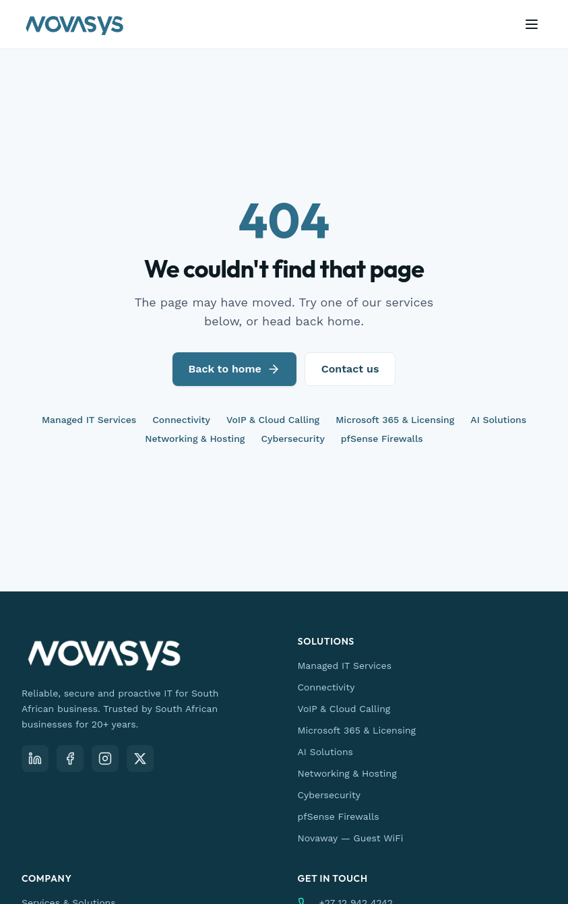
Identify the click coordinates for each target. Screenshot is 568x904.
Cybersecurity (292, 438)
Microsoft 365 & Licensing (395, 419)
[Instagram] (105, 758)
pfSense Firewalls (382, 438)
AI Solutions (498, 419)
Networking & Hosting (195, 438)
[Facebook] (70, 758)
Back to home (234, 369)
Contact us (350, 368)
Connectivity (181, 419)
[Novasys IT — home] (74, 24)
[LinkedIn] (35, 758)
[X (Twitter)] (140, 758)
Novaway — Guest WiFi (351, 838)
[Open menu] (531, 24)
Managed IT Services (89, 419)
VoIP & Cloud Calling (272, 419)
